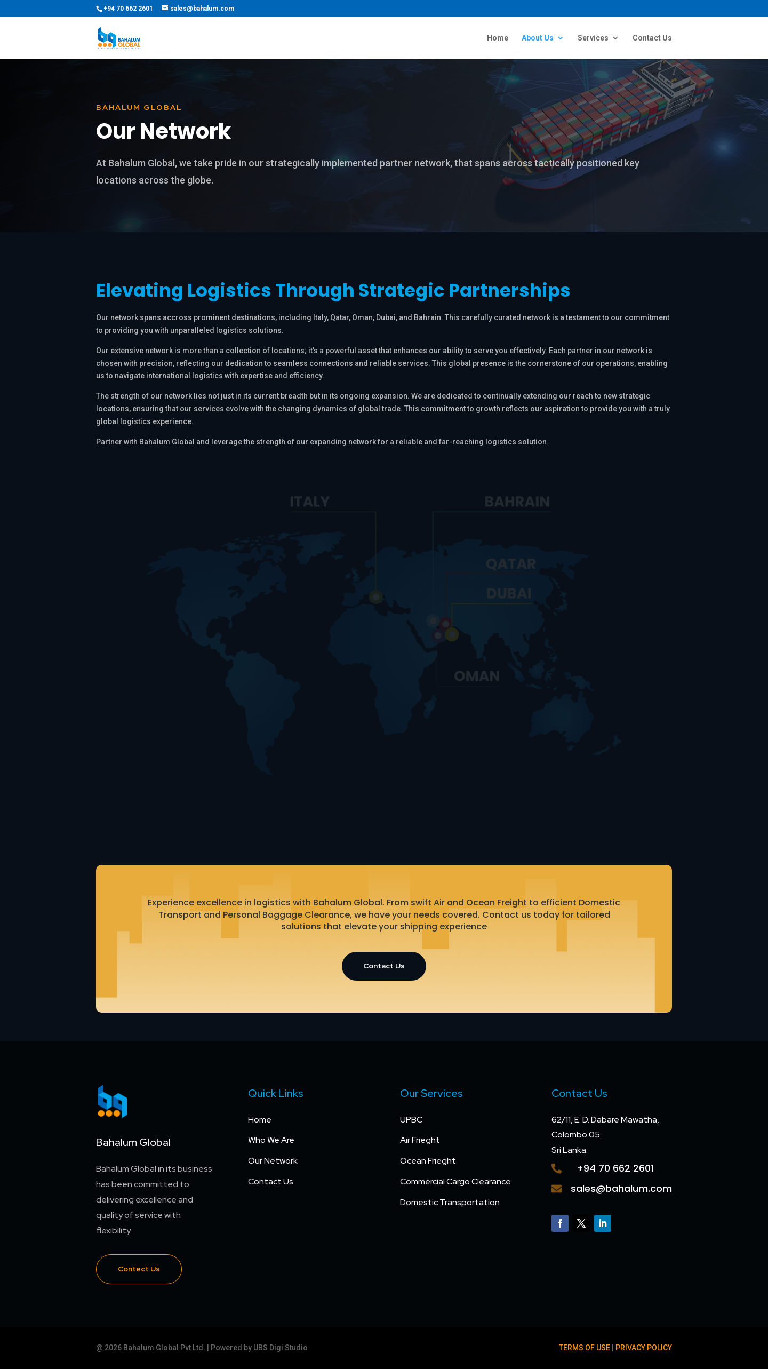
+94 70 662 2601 (615, 1168)
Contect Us (139, 1269)
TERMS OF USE (584, 1347)
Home (497, 38)
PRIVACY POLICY (643, 1347)
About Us (538, 38)
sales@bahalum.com (621, 1188)
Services (593, 38)
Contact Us (652, 38)
